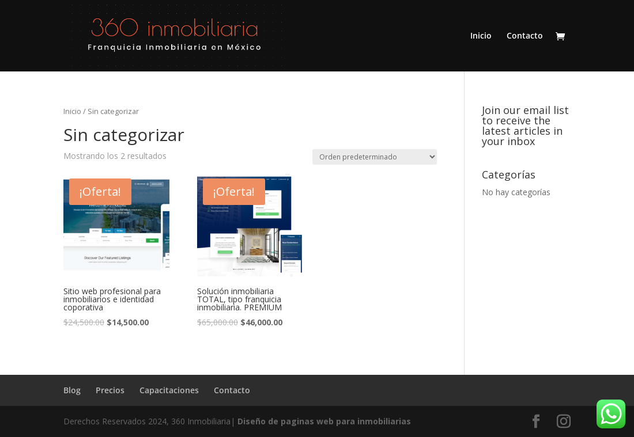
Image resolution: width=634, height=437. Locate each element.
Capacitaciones (169, 390)
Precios (110, 390)
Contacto (525, 36)
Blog (72, 390)
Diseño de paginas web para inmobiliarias (324, 421)
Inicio (481, 36)
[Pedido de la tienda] (374, 157)
